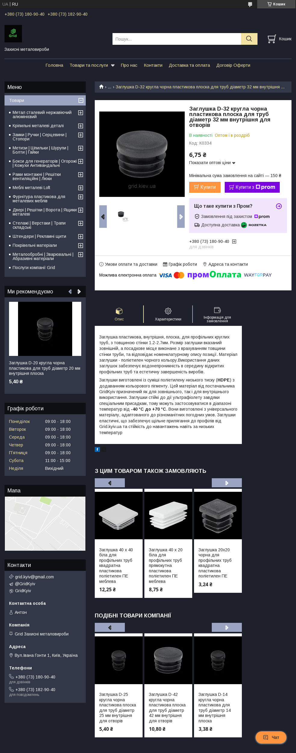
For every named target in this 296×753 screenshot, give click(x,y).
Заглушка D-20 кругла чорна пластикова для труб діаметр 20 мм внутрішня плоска (44, 368)
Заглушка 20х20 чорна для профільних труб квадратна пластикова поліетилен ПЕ (215, 563)
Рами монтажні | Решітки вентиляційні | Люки (37, 176)
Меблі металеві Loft (31, 187)
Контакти (153, 65)
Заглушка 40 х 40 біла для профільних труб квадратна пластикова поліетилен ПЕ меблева (116, 565)
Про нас (129, 65)
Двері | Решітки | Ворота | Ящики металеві (45, 211)
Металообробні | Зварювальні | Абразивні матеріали (43, 256)
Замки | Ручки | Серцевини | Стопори (39, 136)
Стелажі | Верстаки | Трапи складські (39, 225)
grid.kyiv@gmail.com (34, 576)
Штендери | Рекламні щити (39, 236)
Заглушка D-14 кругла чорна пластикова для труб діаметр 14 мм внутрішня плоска (215, 707)
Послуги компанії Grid (34, 267)
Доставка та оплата (189, 65)
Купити (208, 187)
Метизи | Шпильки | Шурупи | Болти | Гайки (40, 150)
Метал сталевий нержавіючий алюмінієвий (42, 114)
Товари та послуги (88, 65)
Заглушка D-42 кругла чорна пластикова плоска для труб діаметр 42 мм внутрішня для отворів (167, 707)
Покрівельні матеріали (35, 245)
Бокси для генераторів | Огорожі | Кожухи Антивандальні (45, 163)
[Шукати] (249, 39)
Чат (271, 737)
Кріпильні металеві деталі (38, 125)
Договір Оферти (233, 65)
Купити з (255, 187)
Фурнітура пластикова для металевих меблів (39, 198)
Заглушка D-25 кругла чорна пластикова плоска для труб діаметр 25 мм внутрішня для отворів (117, 707)
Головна (54, 65)
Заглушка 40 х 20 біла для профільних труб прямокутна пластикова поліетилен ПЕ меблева (166, 565)
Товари (16, 100)
